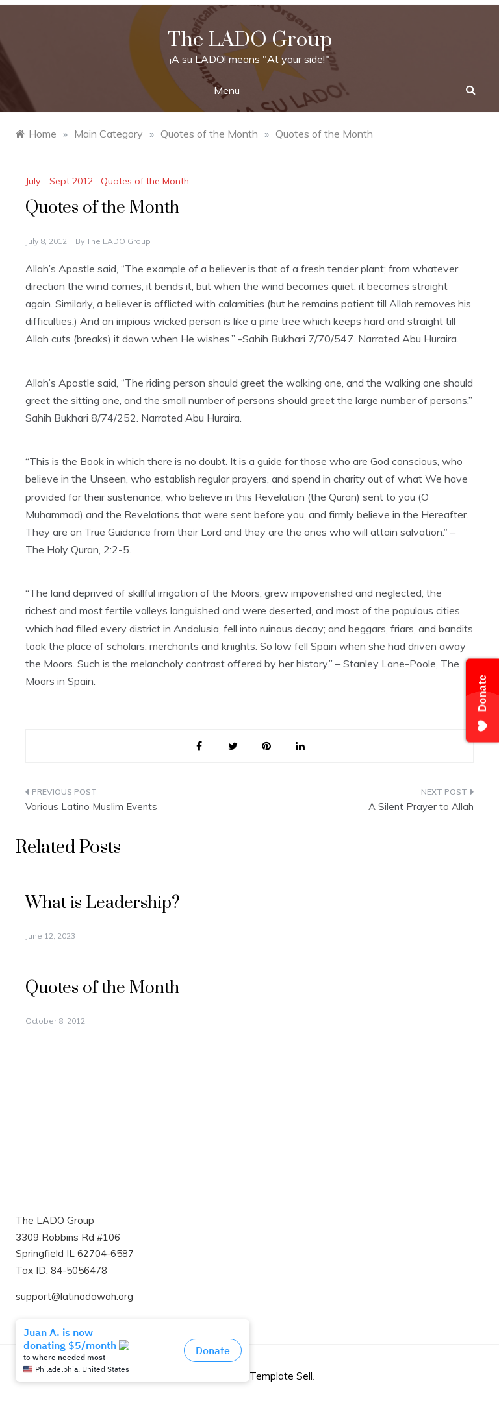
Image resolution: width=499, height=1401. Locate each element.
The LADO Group (249, 40)
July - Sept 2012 (59, 181)
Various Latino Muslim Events (91, 806)
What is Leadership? (102, 903)
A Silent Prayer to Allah (421, 806)
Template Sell (281, 1376)
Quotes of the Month (145, 181)
